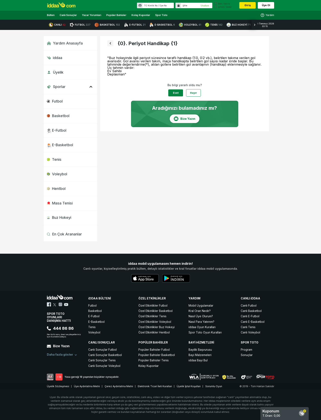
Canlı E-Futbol (250, 316)
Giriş (247, 5)
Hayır (193, 92)
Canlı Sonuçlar (68, 15)
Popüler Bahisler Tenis (153, 360)
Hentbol (56, 188)
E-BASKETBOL (162, 25)
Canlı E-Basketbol (252, 321)
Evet (176, 92)
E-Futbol (56, 130)
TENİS (214, 25)
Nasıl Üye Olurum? (201, 316)
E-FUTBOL (134, 25)
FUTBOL (80, 25)
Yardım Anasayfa (65, 43)
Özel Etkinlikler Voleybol (154, 321)
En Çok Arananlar (64, 234)
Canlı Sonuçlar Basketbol (105, 355)
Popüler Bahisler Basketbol (156, 355)
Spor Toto (161, 15)
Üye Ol (266, 5)
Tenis (54, 159)
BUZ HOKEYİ (238, 25)
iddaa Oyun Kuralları (202, 327)
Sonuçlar (247, 355)
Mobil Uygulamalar (201, 305)
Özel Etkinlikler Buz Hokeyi (156, 327)
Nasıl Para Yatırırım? (201, 321)
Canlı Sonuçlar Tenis (102, 360)
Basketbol (58, 116)
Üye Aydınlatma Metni (87, 386)
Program (246, 349)
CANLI (57, 25)
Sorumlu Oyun (213, 386)
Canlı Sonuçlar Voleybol (104, 366)
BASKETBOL (107, 25)
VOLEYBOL (190, 25)
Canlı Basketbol (251, 311)
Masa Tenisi (60, 203)
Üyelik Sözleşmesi (58, 386)
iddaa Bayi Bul (198, 360)
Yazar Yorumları (91, 15)
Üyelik (55, 72)
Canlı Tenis (248, 327)
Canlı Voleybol (250, 332)
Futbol (55, 101)
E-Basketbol (60, 145)
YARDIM (194, 298)
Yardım (267, 15)
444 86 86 (60, 328)
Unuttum (205, 6)
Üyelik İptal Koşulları (189, 386)
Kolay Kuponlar (140, 15)
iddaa (54, 58)
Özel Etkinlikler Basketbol (155, 311)
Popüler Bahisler (116, 15)
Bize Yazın (58, 346)
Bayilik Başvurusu (200, 349)
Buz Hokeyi (59, 217)
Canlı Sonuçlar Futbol (102, 349)
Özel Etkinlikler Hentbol (154, 332)
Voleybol (57, 174)
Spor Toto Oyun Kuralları (205, 332)
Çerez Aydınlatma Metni (119, 386)
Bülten (50, 15)
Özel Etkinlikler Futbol (152, 305)
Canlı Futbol (249, 305)
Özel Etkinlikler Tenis (152, 316)
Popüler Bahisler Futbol (154, 349)
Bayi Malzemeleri (200, 355)
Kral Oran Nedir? (200, 311)
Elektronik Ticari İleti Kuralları (155, 386)
